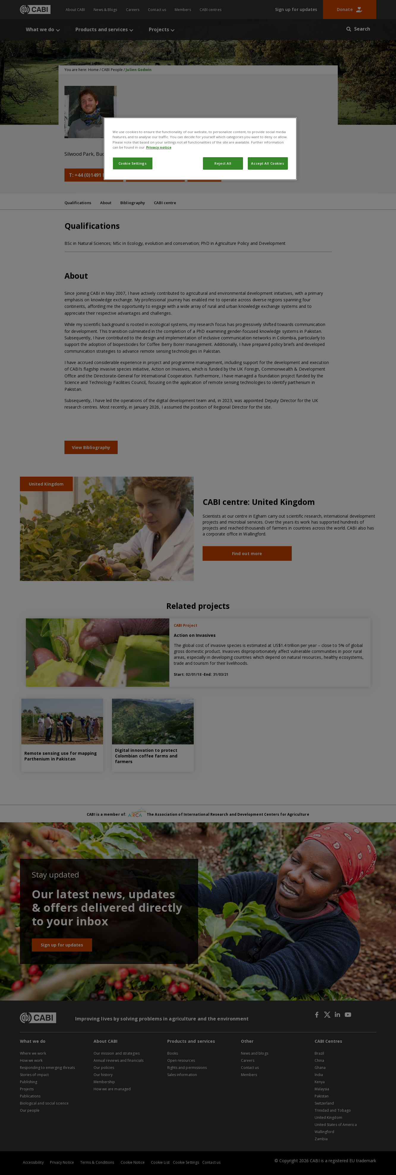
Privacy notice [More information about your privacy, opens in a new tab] (158, 147)
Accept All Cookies (267, 163)
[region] (200, 148)
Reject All (222, 163)
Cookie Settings (133, 163)
